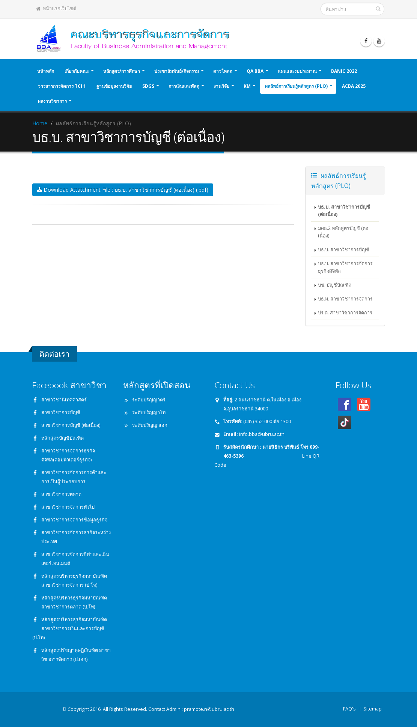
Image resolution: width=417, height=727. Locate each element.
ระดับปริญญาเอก (149, 425)
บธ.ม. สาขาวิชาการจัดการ (345, 299)
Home (39, 123)
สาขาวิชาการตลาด (61, 494)
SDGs (148, 86)
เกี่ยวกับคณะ (77, 71)
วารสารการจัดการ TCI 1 (62, 86)
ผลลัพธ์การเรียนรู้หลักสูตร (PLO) (296, 86)
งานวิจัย (221, 86)
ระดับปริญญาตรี (149, 400)
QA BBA (255, 71)
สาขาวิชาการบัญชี (60, 412)
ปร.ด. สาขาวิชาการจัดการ (345, 312)
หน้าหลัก (45, 71)
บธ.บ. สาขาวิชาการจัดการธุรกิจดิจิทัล (345, 267)
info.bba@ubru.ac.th (262, 434)
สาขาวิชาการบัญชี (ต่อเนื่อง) (70, 425)
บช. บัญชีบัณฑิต (334, 285)
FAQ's (349, 709)
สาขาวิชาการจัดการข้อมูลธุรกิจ (74, 520)
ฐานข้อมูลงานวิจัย (114, 86)
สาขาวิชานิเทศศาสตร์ (64, 400)
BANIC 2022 (344, 71)
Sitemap (372, 709)
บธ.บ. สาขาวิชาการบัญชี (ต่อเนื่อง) (344, 211)
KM (247, 86)
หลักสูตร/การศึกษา (121, 71)
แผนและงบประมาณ (297, 71)
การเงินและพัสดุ (184, 86)
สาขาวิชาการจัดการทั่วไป (68, 507)
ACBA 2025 (354, 86)
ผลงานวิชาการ (52, 101)
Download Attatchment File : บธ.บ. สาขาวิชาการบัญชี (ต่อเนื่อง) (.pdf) (122, 189)
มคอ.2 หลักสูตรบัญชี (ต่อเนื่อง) (343, 232)
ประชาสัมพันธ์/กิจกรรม (176, 71)
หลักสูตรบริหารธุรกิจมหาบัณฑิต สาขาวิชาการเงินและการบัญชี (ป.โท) (69, 628)
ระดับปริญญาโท (149, 412)
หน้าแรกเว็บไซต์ (56, 8)
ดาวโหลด (222, 71)
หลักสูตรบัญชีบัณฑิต (62, 438)
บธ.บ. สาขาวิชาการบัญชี (343, 249)
